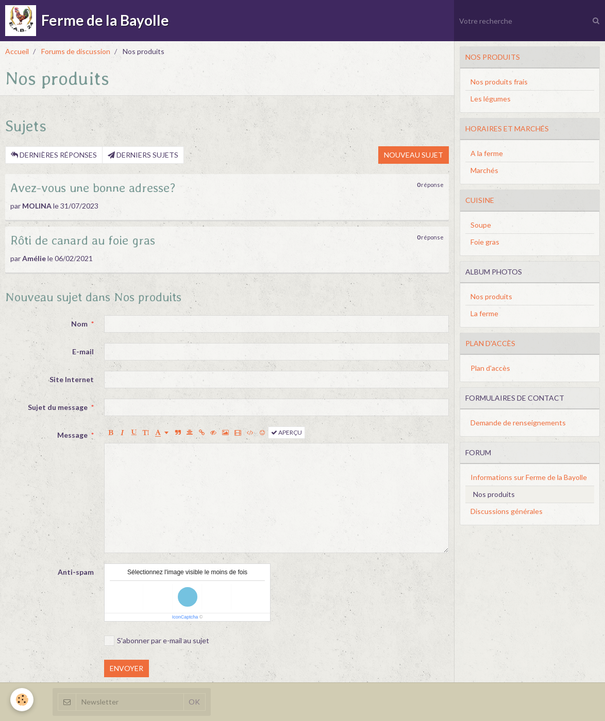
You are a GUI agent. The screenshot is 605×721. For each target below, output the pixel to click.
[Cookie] (21, 699)
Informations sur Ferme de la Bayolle (528, 477)
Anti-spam (76, 572)
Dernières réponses (54, 154)
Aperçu (286, 432)
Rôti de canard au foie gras (82, 240)
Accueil (17, 51)
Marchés (484, 170)
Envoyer (126, 668)
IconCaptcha (185, 617)
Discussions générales (506, 511)
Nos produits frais (499, 81)
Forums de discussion (75, 51)
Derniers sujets (143, 154)
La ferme (484, 313)
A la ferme (486, 153)
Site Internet (71, 379)
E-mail (83, 351)
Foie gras (484, 241)
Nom (79, 323)
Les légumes (490, 98)
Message (72, 435)
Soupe (480, 224)
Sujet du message (58, 407)
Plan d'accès (490, 368)
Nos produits (491, 296)
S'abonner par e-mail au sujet (156, 641)
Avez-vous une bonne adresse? (93, 187)
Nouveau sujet (413, 154)
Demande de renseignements (518, 422)
